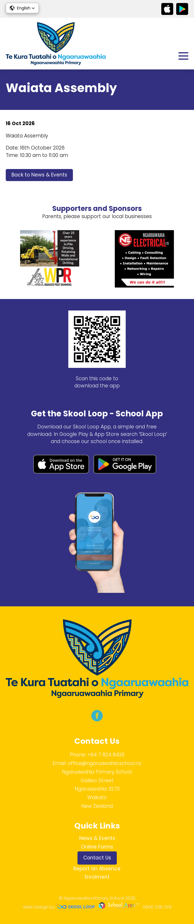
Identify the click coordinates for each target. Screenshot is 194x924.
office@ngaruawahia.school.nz (104, 763)
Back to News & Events (39, 174)
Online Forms (97, 846)
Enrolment (97, 876)
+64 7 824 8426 (106, 754)
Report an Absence (97, 868)
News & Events (97, 838)
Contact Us (97, 857)
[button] (22, 8)
